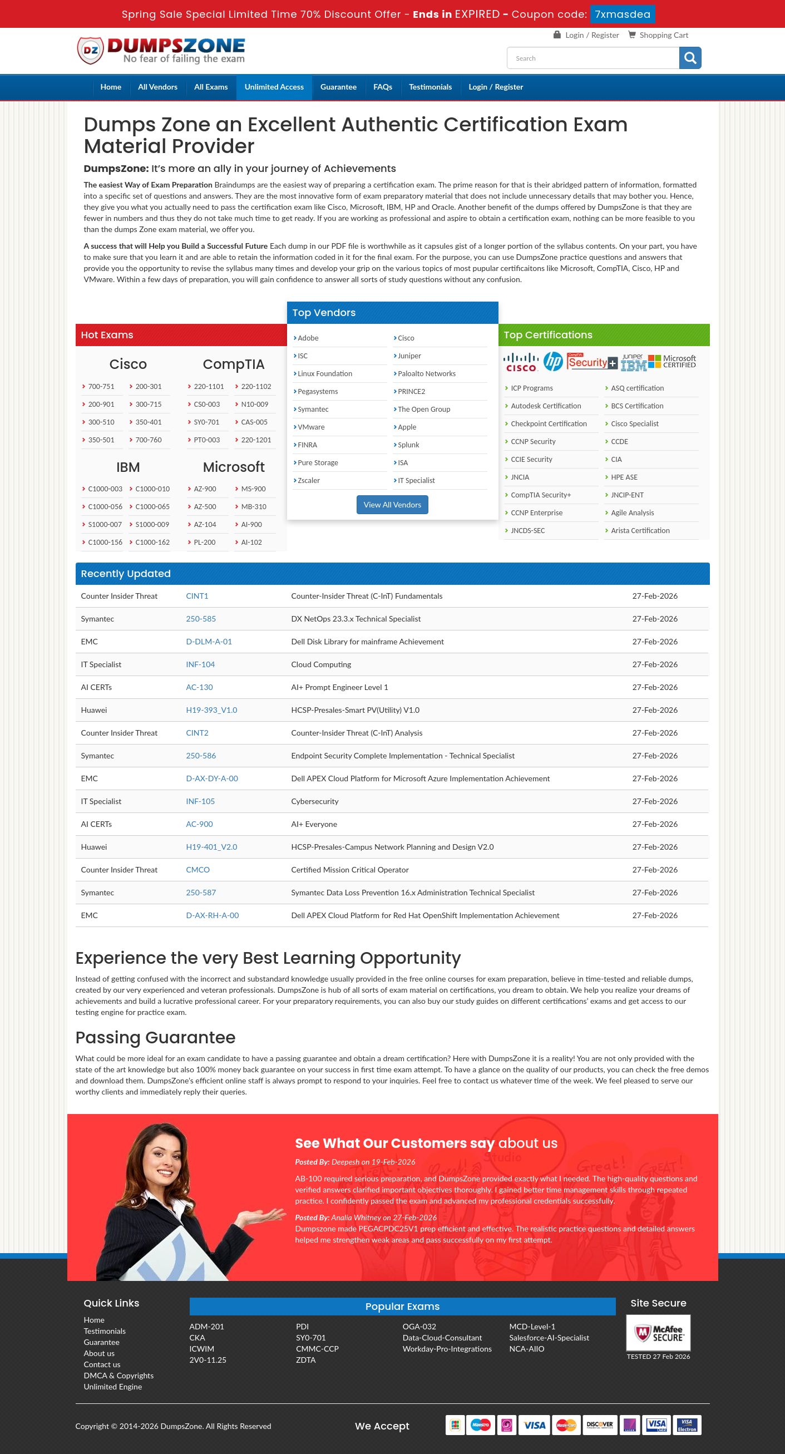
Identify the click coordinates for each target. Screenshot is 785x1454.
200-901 (98, 404)
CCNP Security (530, 441)
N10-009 (251, 404)
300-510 (98, 422)
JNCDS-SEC (524, 530)
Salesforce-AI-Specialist (549, 1337)
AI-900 (248, 524)
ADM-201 (207, 1326)
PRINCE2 (409, 391)
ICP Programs (528, 388)
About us (99, 1353)
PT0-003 (203, 440)
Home (111, 86)
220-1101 (205, 386)
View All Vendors (393, 504)
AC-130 (199, 687)
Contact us (102, 1364)
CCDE (616, 441)
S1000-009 (149, 524)
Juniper (407, 356)
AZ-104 (201, 524)
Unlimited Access (274, 86)
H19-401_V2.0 (212, 846)
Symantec (311, 409)
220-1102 (252, 386)
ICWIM (202, 1348)
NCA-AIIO (526, 1348)
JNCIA (517, 477)
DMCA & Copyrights (119, 1375)
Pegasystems (315, 391)
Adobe (306, 338)
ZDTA (305, 1359)
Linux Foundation (323, 373)
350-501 (98, 440)
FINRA (305, 445)
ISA (400, 462)
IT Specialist (414, 480)
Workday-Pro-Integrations (447, 1348)
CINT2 (197, 732)
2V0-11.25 (208, 1359)
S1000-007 (101, 524)
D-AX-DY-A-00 (212, 778)
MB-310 (250, 506)
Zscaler (306, 480)
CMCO (198, 869)
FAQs (382, 86)
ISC (300, 356)
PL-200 (201, 542)
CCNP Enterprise (533, 512)
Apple (405, 427)
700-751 (98, 386)
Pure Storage (316, 462)
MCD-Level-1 (532, 1326)
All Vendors (157, 86)
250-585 (201, 618)
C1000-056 (102, 506)
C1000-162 (149, 542)
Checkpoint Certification (545, 423)
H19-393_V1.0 (212, 709)
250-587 (201, 892)
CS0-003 (203, 404)
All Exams (211, 86)
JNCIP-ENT (624, 495)
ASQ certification (634, 388)
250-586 (201, 755)
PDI (302, 1326)
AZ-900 (201, 489)
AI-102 (248, 542)
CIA (613, 459)
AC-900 (199, 824)
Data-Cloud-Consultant (442, 1337)
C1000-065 (149, 506)
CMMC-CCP (317, 1348)
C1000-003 (102, 489)
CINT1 (197, 595)
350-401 (145, 422)
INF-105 (200, 801)
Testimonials (430, 86)
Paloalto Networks (424, 373)
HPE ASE (621, 477)
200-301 (145, 386)
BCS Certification (634, 406)
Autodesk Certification (542, 406)
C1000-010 (149, 489)
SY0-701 (203, 422)
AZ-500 (201, 506)
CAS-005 (251, 422)
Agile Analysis (629, 512)
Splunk (406, 445)
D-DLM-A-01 (209, 641)
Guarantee (338, 86)
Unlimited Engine (113, 1386)
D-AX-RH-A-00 (212, 915)
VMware (309, 427)
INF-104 (200, 664)
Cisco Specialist (631, 423)
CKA (197, 1337)
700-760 (145, 440)
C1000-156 (102, 542)
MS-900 (250, 489)
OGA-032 (419, 1326)
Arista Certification (637, 530)
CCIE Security (528, 459)
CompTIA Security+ (537, 495)
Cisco (403, 338)
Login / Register (592, 35)
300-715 (145, 404)
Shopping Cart (664, 35)
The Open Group (422, 409)
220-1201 (252, 440)
